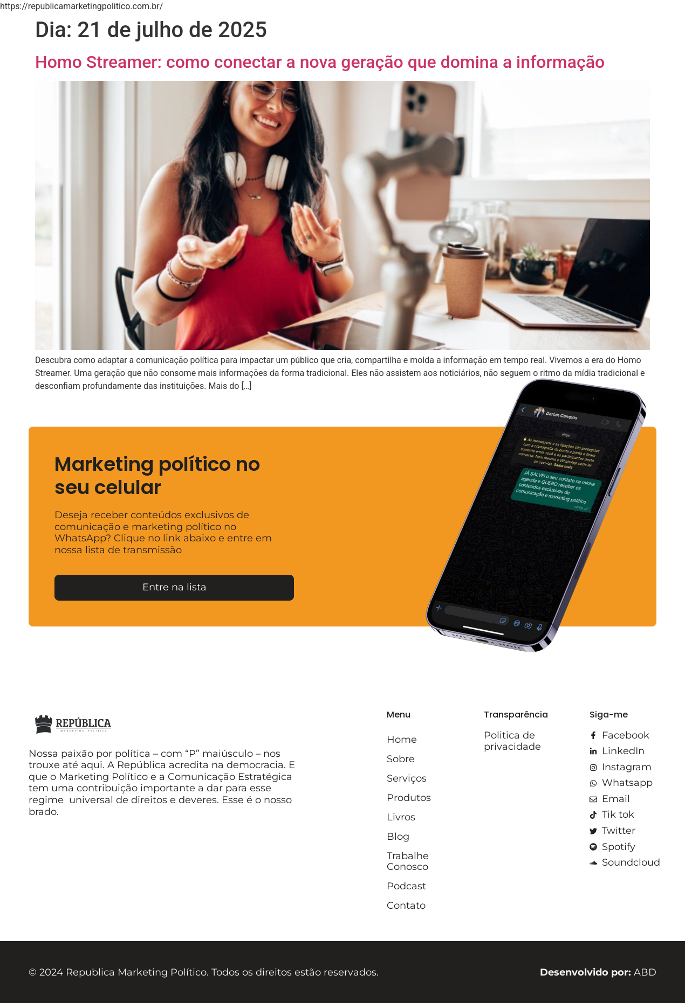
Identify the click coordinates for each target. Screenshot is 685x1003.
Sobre (401, 759)
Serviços (407, 778)
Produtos (409, 798)
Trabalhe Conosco (408, 861)
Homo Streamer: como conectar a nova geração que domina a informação (320, 62)
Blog (398, 836)
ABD (598, 972)
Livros (401, 817)
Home (402, 740)
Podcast (406, 886)
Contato (406, 905)
